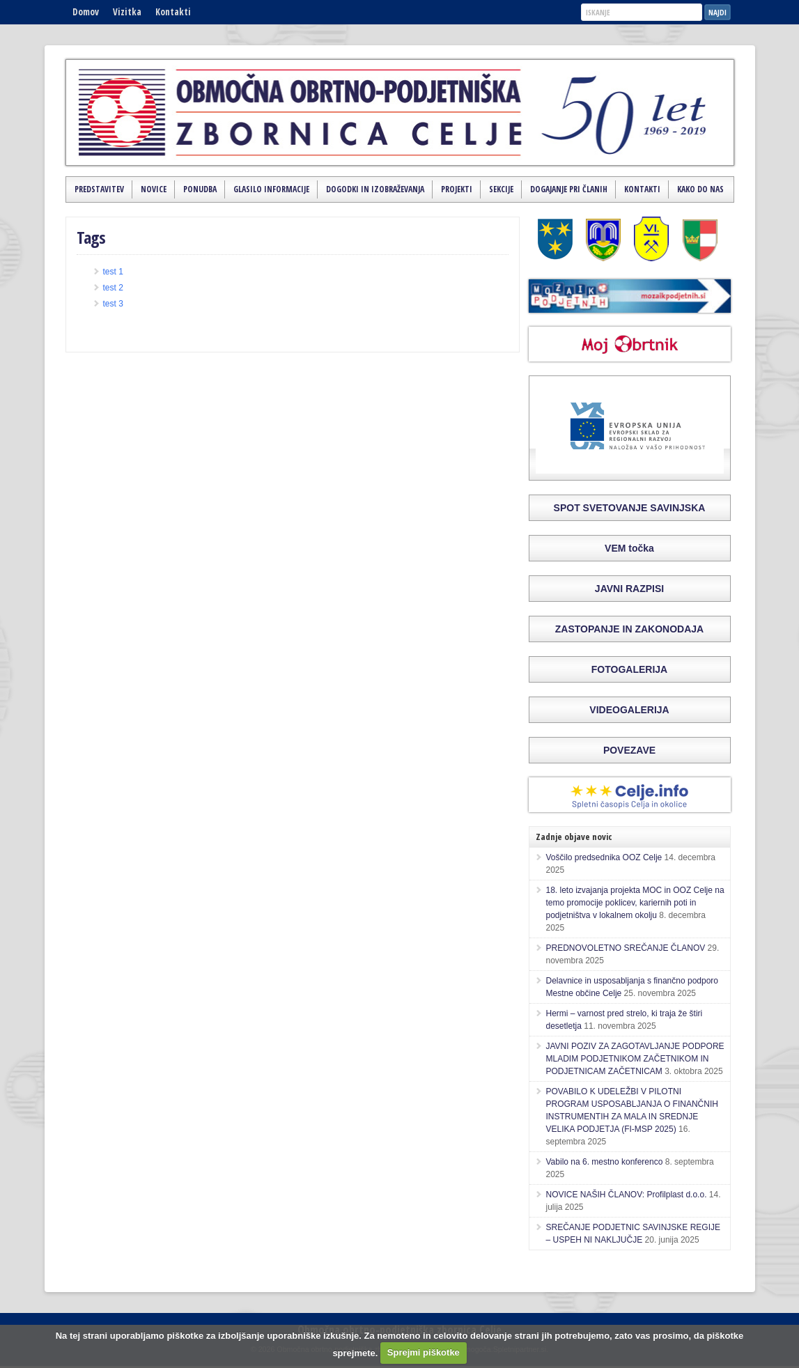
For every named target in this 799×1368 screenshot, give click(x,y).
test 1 (113, 272)
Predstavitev (99, 189)
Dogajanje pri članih (568, 189)
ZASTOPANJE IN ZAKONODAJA (629, 629)
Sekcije (501, 189)
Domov (85, 12)
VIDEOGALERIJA (629, 709)
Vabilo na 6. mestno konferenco (604, 1162)
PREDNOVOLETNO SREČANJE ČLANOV (626, 948)
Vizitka (127, 12)
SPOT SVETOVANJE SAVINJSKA (630, 507)
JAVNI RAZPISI (629, 588)
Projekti (456, 189)
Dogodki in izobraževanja (375, 189)
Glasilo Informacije (271, 189)
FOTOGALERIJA (629, 669)
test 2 (113, 288)
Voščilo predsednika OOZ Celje (604, 857)
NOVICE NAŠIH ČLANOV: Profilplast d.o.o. (626, 1194)
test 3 (113, 304)
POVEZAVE (629, 750)
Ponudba (200, 189)
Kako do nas (700, 189)
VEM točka (629, 548)
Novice (153, 189)
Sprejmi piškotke (423, 1352)
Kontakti (173, 12)
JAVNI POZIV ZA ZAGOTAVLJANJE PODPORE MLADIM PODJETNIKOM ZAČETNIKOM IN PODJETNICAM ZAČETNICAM (635, 1058)
